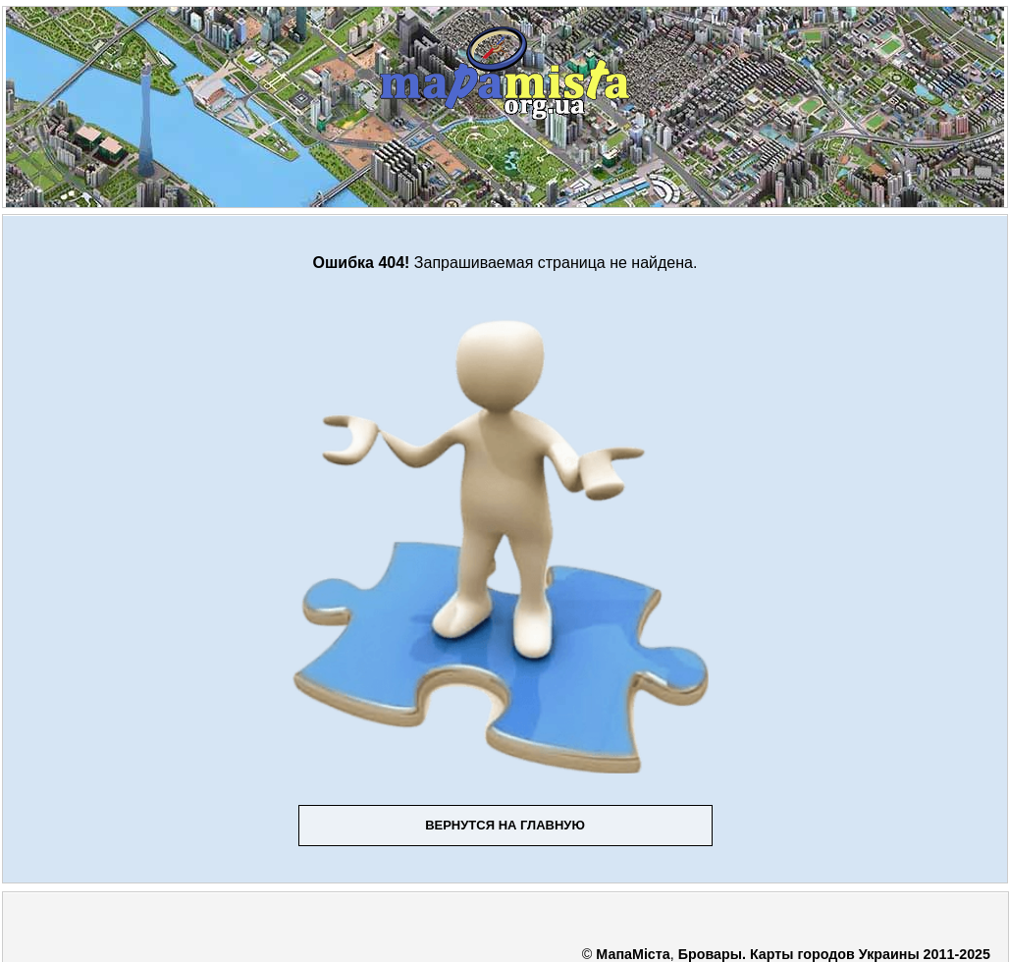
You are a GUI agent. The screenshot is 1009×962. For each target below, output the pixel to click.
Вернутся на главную (505, 825)
